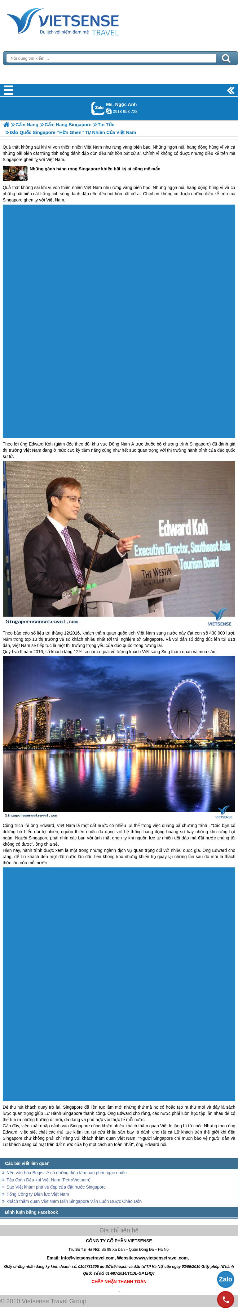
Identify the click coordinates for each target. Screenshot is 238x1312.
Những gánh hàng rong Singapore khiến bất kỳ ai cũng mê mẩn (82, 173)
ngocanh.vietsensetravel (109, 111)
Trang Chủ (78, 20)
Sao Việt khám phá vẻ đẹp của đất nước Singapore (56, 1187)
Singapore (13, 159)
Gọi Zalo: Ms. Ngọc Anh (98, 108)
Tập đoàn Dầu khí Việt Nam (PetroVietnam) (48, 1179)
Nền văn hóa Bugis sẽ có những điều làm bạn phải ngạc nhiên (67, 1172)
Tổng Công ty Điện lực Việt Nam (38, 1194)
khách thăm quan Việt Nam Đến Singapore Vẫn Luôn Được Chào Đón (74, 1201)
